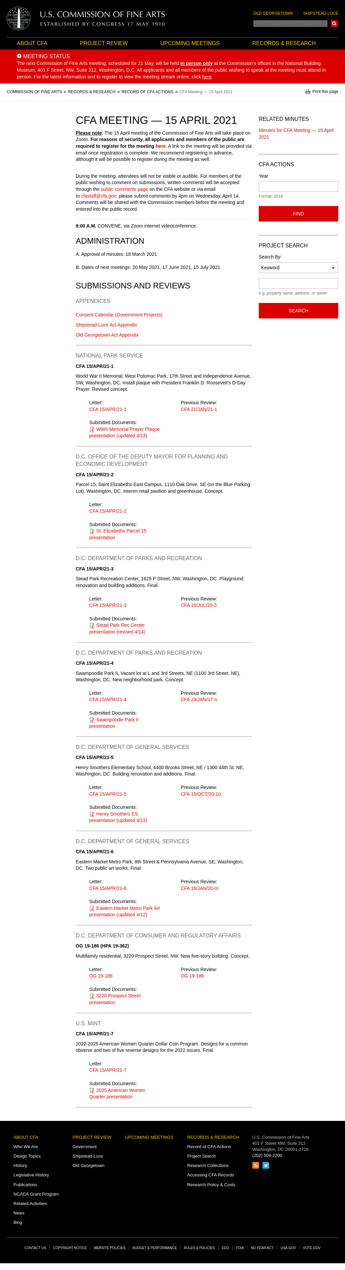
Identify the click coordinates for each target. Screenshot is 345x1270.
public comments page (124, 189)
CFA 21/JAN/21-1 (199, 409)
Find (298, 213)
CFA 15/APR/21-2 (108, 511)
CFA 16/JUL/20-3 (199, 605)
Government (84, 1146)
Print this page (325, 92)
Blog (17, 1222)
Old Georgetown (273, 13)
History (20, 1165)
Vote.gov (311, 1248)
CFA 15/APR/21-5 (108, 794)
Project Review (104, 43)
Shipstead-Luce (320, 13)
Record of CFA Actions (209, 1146)
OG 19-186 (101, 976)
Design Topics (27, 1156)
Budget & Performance (154, 1248)
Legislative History (31, 1174)
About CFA (32, 43)
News (19, 1212)
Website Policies (109, 1248)
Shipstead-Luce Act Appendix (106, 325)
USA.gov (288, 1248)
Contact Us (35, 1248)
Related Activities (30, 1203)
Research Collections (208, 1165)
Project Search (201, 1156)
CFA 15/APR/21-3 (108, 605)
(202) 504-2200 (267, 1155)
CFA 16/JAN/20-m (199, 888)
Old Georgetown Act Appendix (107, 335)
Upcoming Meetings (190, 43)
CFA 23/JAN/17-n (199, 699)
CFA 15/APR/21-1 (108, 409)
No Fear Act (262, 1248)
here (161, 146)
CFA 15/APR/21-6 (108, 888)
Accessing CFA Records (210, 1174)
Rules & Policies (199, 1248)
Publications (25, 1184)
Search (334, 23)
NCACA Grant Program (36, 1194)
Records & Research (284, 43)
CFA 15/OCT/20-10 (201, 794)
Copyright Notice (70, 1248)
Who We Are (25, 1146)
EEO (225, 1248)
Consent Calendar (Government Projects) (119, 314)
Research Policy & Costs (211, 1184)
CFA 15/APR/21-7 (108, 1070)
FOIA (240, 1248)
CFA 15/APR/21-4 (108, 699)
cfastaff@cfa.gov (98, 196)
